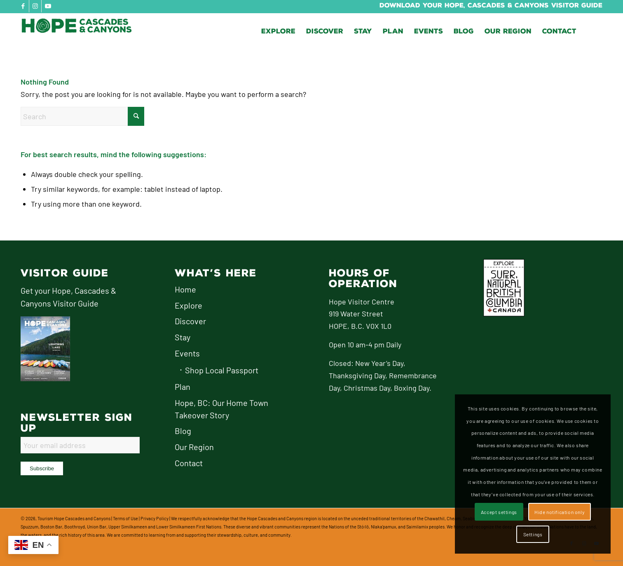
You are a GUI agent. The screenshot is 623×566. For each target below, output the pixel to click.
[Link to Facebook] (23, 6)
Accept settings (499, 512)
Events (187, 353)
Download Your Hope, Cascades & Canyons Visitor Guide (490, 5)
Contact (189, 463)
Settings (533, 534)
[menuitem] (278, 31)
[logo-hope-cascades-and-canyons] (82, 31)
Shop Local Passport (221, 370)
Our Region (194, 447)
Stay (182, 337)
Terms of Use (125, 518)
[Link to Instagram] (35, 6)
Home (185, 289)
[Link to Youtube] (48, 6)
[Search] (82, 116)
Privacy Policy (155, 518)
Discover (190, 321)
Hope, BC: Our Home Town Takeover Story (221, 409)
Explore (188, 305)
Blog (183, 431)
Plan (182, 386)
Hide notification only (559, 512)
